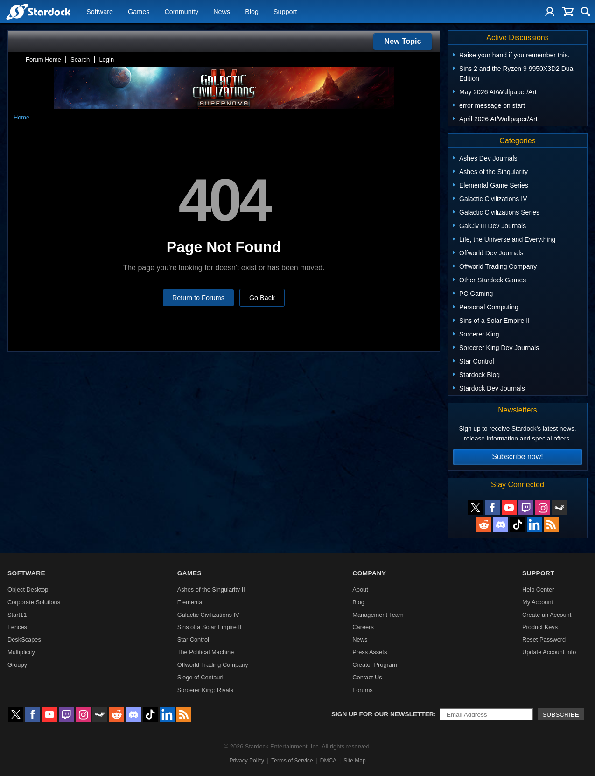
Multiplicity (21, 652)
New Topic (403, 41)
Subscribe (560, 714)
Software (99, 12)
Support (285, 12)
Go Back (262, 297)
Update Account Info (549, 652)
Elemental (190, 602)
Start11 (17, 614)
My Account (537, 602)
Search (80, 59)
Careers (363, 626)
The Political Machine (205, 652)
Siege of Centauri (200, 677)
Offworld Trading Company (212, 664)
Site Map (354, 760)
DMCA (328, 760)
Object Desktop (28, 589)
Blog (252, 12)
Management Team (377, 614)
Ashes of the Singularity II (211, 589)
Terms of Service (292, 760)
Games (138, 12)
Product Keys (540, 626)
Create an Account (546, 614)
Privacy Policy (246, 760)
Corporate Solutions (33, 602)
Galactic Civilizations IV (208, 614)
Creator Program (374, 664)
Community (181, 12)
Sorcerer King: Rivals (205, 689)
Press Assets (369, 652)
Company (369, 573)
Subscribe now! (517, 457)
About (360, 589)
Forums (362, 689)
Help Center (538, 589)
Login (106, 59)
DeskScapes (24, 639)
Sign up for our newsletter (382, 714)
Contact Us (367, 677)
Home (21, 117)
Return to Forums (198, 297)
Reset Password (544, 639)
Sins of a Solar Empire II (209, 626)
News (221, 12)
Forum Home (43, 59)
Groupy (17, 664)
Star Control (193, 639)
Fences (17, 626)
